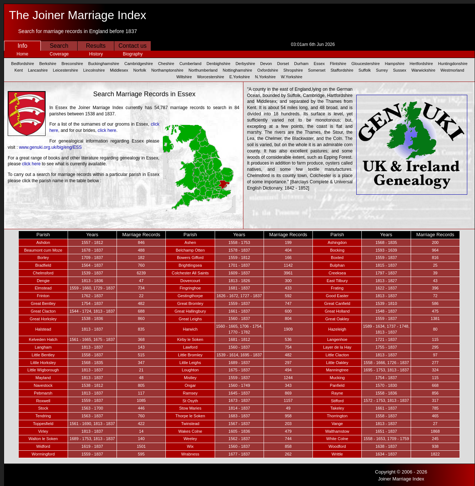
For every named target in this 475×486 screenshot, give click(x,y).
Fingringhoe (190, 288)
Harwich (190, 329)
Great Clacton (43, 311)
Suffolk (364, 70)
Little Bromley (190, 355)
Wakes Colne (190, 431)
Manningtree (337, 370)
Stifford (337, 401)
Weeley (190, 438)
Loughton (190, 370)
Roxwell (43, 401)
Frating (337, 288)
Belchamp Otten (190, 250)
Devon (266, 63)
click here (107, 130)
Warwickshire (423, 70)
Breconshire (72, 63)
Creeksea (337, 273)
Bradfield (43, 265)
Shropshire (293, 70)
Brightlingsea (190, 265)
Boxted (337, 257)
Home (22, 54)
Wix (190, 446)
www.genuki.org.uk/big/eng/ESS (50, 147)
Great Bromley (190, 303)
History (96, 54)
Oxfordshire (267, 70)
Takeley (337, 408)
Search (59, 46)
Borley (43, 257)
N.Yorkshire (265, 77)
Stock (43, 408)
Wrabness (190, 454)
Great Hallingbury (190, 311)
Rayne (337, 393)
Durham (301, 63)
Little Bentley (43, 355)
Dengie (43, 280)
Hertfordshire (421, 63)
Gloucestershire (365, 63)
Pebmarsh (43, 393)
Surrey (382, 70)
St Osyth (190, 401)
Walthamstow (337, 431)
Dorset (283, 63)
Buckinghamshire (103, 63)
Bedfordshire (22, 63)
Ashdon (43, 242)
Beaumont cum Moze (43, 250)
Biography (133, 54)
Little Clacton (337, 355)
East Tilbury (336, 280)
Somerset (316, 70)
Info (23, 46)
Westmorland (452, 70)
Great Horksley (43, 319)
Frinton (43, 296)
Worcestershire (210, 77)
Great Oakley (337, 319)
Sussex (399, 70)
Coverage (59, 54)
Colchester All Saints (190, 273)
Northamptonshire (167, 70)
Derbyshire (245, 63)
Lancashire (38, 70)
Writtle (337, 454)
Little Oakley (337, 362)
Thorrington (337, 416)
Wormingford (43, 454)
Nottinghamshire (237, 70)
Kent (18, 70)
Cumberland (190, 63)
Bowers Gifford (190, 257)
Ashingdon (337, 242)
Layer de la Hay (337, 347)
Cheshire (166, 63)
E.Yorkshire (239, 77)
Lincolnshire (94, 70)
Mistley (190, 377)
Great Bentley (43, 303)
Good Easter (337, 296)
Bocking (337, 250)
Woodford (337, 446)
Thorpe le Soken (190, 416)
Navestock (43, 385)
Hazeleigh (337, 329)
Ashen (190, 242)
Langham (43, 347)
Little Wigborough (43, 370)
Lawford (190, 347)
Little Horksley (43, 362)
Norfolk (139, 70)
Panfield (337, 385)
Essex (319, 63)
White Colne (337, 438)
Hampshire (394, 63)
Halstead (43, 329)
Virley (43, 431)
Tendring (43, 416)
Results (96, 46)
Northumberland (203, 70)
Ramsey (190, 393)
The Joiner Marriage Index (77, 15)
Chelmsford (43, 273)
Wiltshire (184, 77)
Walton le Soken (43, 438)
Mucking (337, 377)
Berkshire (47, 63)
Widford (43, 446)
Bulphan (337, 265)
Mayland (43, 377)
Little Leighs (190, 362)
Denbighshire (219, 63)
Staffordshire (342, 70)
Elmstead (43, 288)
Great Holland (337, 311)
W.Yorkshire (291, 77)
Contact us (132, 46)
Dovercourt (190, 280)
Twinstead (190, 423)
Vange (337, 423)
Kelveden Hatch (43, 339)
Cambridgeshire (138, 63)
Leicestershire (65, 70)
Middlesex (119, 70)
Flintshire (338, 63)
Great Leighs (190, 319)
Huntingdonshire (453, 63)
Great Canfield (337, 303)
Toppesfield (43, 423)
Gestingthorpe (190, 296)
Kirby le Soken (190, 339)
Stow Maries (190, 408)
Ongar (190, 385)
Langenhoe (337, 339)
